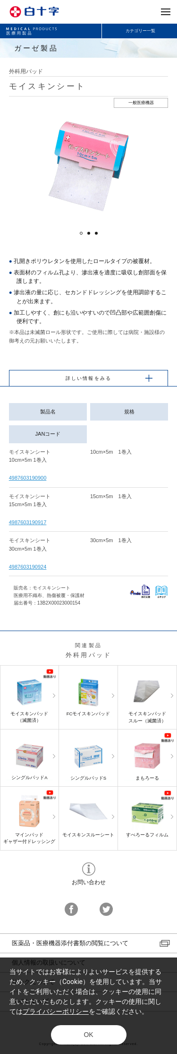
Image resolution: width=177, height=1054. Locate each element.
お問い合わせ (88, 869)
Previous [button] (25, 166)
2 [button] (88, 233)
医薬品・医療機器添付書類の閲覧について (70, 943)
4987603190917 (28, 522)
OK (88, 1034)
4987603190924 (28, 567)
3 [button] (96, 233)
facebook (71, 909)
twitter (106, 909)
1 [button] (81, 233)
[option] (88, 166)
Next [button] (151, 166)
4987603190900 (28, 478)
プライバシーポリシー (56, 1011)
